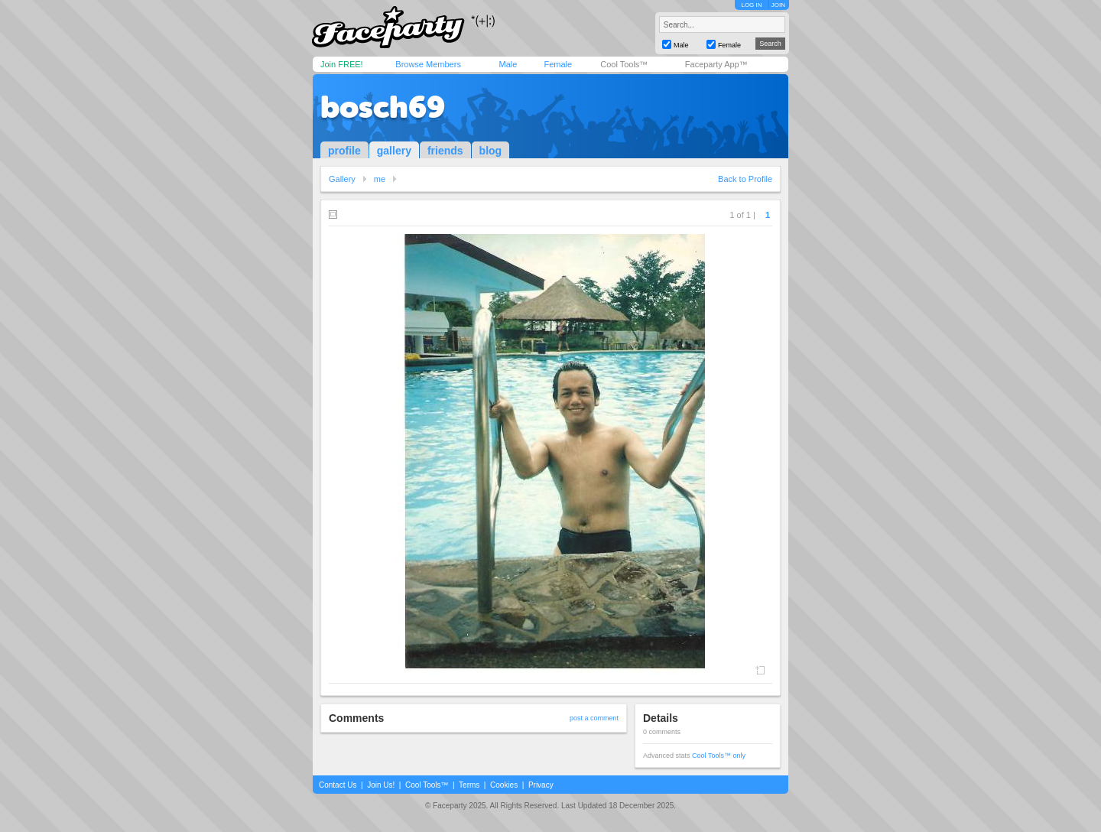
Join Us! (381, 785)
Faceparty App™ (716, 64)
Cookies (504, 785)
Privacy (541, 785)
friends (445, 151)
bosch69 (382, 107)
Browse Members (428, 64)
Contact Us (337, 785)
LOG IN (751, 5)
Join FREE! (341, 64)
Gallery (342, 179)
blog (490, 151)
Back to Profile (745, 179)
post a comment (594, 718)
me (379, 179)
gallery (394, 151)
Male (508, 64)
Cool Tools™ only (718, 755)
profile (344, 151)
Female (558, 64)
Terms (469, 785)
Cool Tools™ (624, 64)
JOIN (778, 5)
